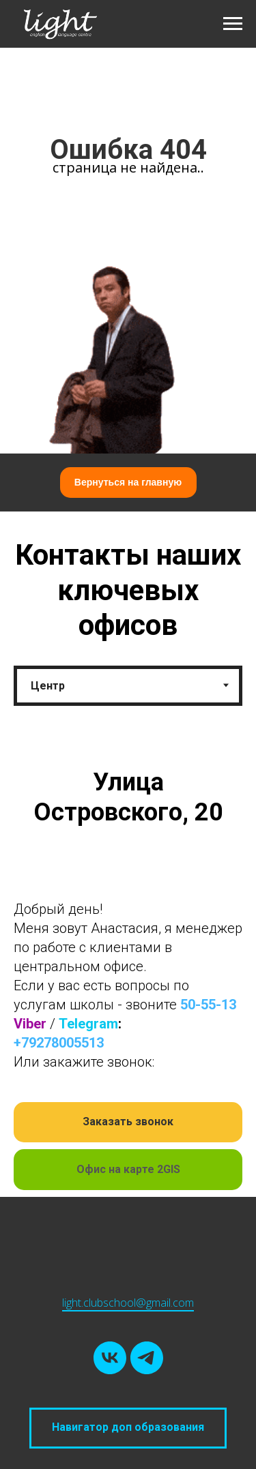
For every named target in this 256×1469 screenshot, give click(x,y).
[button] (128, 1122)
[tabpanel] (128, 972)
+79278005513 (59, 1043)
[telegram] (146, 1357)
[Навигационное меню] (232, 24)
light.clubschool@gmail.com (128, 1302)
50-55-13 (208, 1004)
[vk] (110, 1357)
